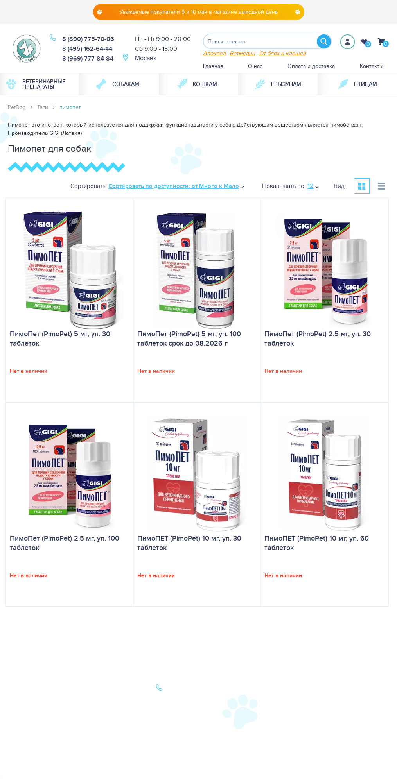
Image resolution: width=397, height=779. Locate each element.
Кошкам (197, 84)
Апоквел (214, 53)
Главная (213, 66)
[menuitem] (39, 84)
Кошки (24, 699)
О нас (255, 66)
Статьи (94, 699)
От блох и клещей (282, 53)
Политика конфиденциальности (113, 732)
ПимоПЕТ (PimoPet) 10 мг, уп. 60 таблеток (316, 543)
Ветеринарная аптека (43, 709)
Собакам (117, 84)
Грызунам (278, 84)
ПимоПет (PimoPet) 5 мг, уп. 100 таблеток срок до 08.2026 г (189, 339)
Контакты (371, 66)
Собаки (25, 689)
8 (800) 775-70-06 (88, 38)
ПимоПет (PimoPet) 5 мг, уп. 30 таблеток (60, 339)
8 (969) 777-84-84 (87, 58)
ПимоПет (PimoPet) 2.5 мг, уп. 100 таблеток (64, 543)
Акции (93, 709)
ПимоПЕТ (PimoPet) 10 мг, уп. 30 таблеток (189, 543)
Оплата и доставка (311, 66)
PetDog (17, 107)
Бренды (25, 718)
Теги (42, 107)
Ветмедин (242, 53)
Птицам (357, 84)
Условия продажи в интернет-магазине (111, 750)
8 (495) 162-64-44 (87, 48)
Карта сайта (30, 728)
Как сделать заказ (108, 718)
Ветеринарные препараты (35, 84)
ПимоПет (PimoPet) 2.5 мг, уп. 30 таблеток (317, 339)
